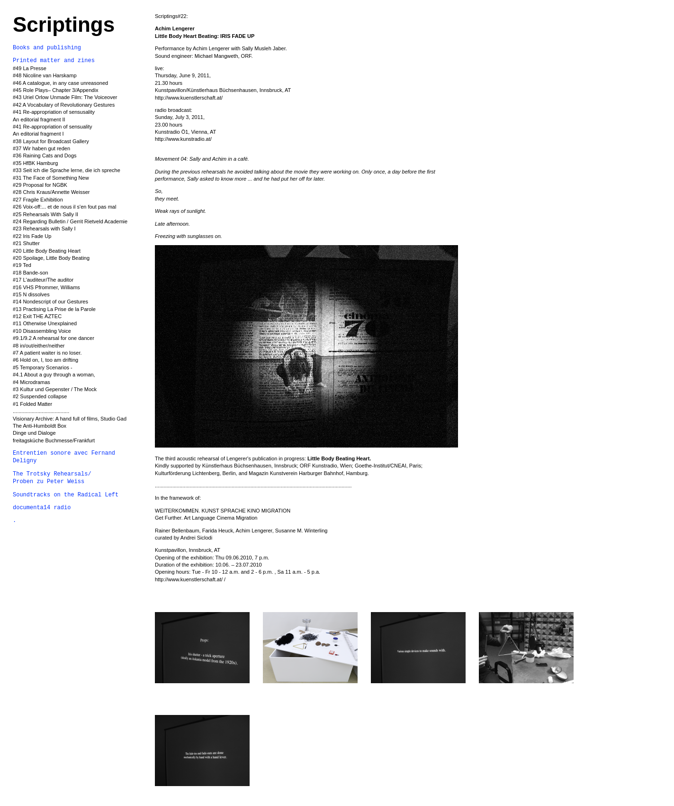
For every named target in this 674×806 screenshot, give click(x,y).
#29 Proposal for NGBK (40, 185)
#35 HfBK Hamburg (35, 163)
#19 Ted (22, 265)
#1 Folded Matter (32, 404)
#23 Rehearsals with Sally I (44, 228)
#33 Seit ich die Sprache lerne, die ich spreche (66, 170)
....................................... (41, 411)
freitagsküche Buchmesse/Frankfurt (54, 440)
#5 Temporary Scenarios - (42, 367)
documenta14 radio (42, 507)
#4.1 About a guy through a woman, (54, 374)
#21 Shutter (26, 243)
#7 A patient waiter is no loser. (48, 353)
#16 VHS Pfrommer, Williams (46, 287)
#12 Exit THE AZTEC (37, 316)
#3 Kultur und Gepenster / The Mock (55, 389)
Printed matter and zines (54, 60)
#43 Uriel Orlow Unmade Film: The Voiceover (65, 97)
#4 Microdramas (31, 382)
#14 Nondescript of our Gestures (50, 301)
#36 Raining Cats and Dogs (45, 155)
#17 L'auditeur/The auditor (43, 280)
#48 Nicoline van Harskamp (45, 75)
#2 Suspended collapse (40, 396)
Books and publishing (47, 48)
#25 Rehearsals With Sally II (45, 214)
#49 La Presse (29, 68)
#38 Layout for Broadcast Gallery (51, 141)
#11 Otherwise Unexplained (45, 323)
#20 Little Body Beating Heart (47, 251)
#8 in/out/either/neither (38, 345)
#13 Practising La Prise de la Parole (54, 309)
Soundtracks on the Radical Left (65, 495)
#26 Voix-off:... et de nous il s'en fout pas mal (64, 207)
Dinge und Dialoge (34, 433)
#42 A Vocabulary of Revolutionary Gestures (64, 105)
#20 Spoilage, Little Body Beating (51, 258)
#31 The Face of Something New (51, 178)
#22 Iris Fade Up (32, 236)
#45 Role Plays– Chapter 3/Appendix (55, 90)
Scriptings (64, 24)
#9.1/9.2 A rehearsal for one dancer (53, 338)
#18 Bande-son (30, 272)
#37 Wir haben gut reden (41, 148)
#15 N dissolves (31, 294)
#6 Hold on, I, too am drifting (45, 360)
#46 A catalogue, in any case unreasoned (60, 83)
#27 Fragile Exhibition (38, 199)
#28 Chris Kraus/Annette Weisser (51, 192)
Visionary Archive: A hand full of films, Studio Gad (69, 418)
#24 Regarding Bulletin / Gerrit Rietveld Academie (70, 221)
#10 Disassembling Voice (42, 331)
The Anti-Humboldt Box (39, 426)
